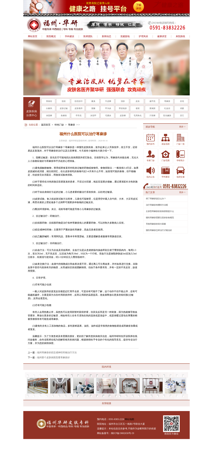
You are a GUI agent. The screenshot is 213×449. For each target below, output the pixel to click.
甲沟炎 (108, 108)
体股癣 (49, 115)
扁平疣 (152, 101)
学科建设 (69, 36)
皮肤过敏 (64, 108)
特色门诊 (59, 125)
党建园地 (125, 36)
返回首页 (45, 125)
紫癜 (93, 108)
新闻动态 (106, 36)
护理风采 (143, 36)
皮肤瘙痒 (79, 108)
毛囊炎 (108, 115)
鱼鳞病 (64, 115)
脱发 (64, 101)
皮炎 (138, 101)
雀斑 (138, 108)
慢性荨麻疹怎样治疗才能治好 (159, 230)
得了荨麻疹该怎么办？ (156, 198)
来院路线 (180, 36)
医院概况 (51, 36)
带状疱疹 (123, 108)
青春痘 (49, 101)
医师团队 (88, 36)
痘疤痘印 (79, 101)
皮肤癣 (123, 115)
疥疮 (182, 101)
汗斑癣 (152, 115)
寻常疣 (79, 115)
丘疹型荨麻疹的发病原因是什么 (160, 211)
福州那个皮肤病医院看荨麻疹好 (53, 357)
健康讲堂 (162, 36)
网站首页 (32, 36)
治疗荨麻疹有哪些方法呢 (157, 205)
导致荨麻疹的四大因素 (156, 224)
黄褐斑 (152, 108)
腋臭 (93, 101)
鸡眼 (182, 108)
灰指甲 (93, 115)
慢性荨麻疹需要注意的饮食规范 (160, 217)
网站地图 (129, 419)
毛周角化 (138, 115)
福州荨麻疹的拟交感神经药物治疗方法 (57, 352)
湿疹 (123, 101)
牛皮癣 (108, 101)
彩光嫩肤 (167, 115)
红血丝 (167, 108)
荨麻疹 (167, 101)
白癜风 (49, 108)
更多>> (182, 127)
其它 (182, 115)
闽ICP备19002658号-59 (122, 433)
